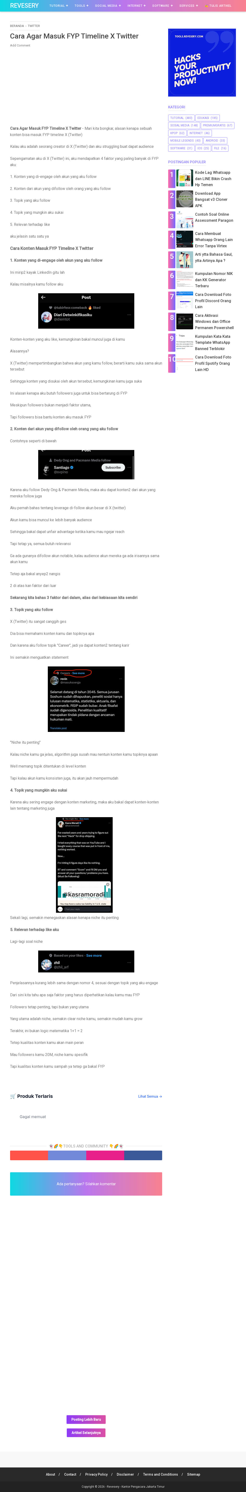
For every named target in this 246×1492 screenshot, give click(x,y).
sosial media (179, 125)
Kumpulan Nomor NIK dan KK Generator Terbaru (214, 279)
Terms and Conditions (160, 1474)
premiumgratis (214, 125)
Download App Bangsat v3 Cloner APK (211, 199)
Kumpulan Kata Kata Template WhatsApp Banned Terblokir (212, 342)
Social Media (106, 5)
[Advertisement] (86, 86)
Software (160, 5)
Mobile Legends (182, 140)
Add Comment (20, 45)
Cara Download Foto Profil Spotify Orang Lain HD (213, 363)
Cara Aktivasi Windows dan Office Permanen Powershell (214, 321)
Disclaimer (125, 1474)
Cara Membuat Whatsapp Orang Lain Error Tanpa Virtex (214, 239)
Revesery (24, 5)
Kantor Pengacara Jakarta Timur (143, 1486)
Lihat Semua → (150, 1096)
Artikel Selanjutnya (86, 1433)
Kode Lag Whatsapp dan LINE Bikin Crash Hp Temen (213, 178)
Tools (80, 5)
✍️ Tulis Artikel (218, 5)
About (50, 1474)
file (216, 148)
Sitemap (193, 1474)
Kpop (174, 133)
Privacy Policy (96, 1474)
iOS (199, 148)
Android (212, 140)
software (177, 148)
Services (187, 5)
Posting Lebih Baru (86, 1419)
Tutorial (57, 5)
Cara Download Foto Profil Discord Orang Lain (213, 300)
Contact (70, 1474)
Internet (135, 5)
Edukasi (203, 118)
